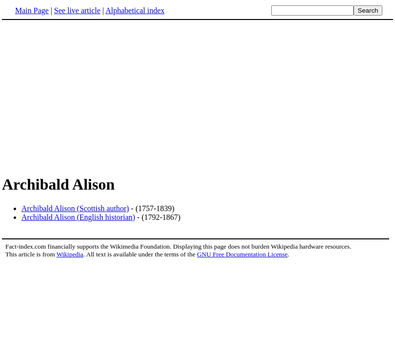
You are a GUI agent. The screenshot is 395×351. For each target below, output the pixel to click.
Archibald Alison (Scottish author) (75, 208)
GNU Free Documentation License (242, 254)
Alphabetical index (134, 10)
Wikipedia (69, 254)
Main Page (32, 10)
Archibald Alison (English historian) (78, 217)
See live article (77, 10)
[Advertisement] (84, 97)
